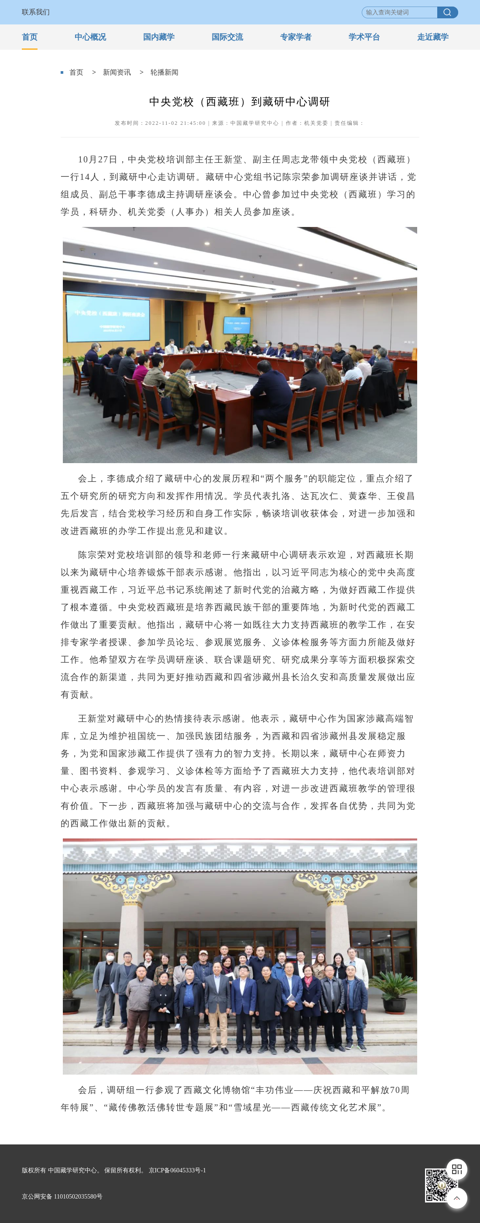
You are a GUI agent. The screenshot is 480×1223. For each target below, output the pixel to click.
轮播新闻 (164, 72)
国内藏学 (159, 37)
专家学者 (296, 37)
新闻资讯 (117, 72)
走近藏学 (433, 37)
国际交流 (227, 37)
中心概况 (90, 37)
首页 (30, 37)
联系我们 (36, 12)
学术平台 (364, 37)
